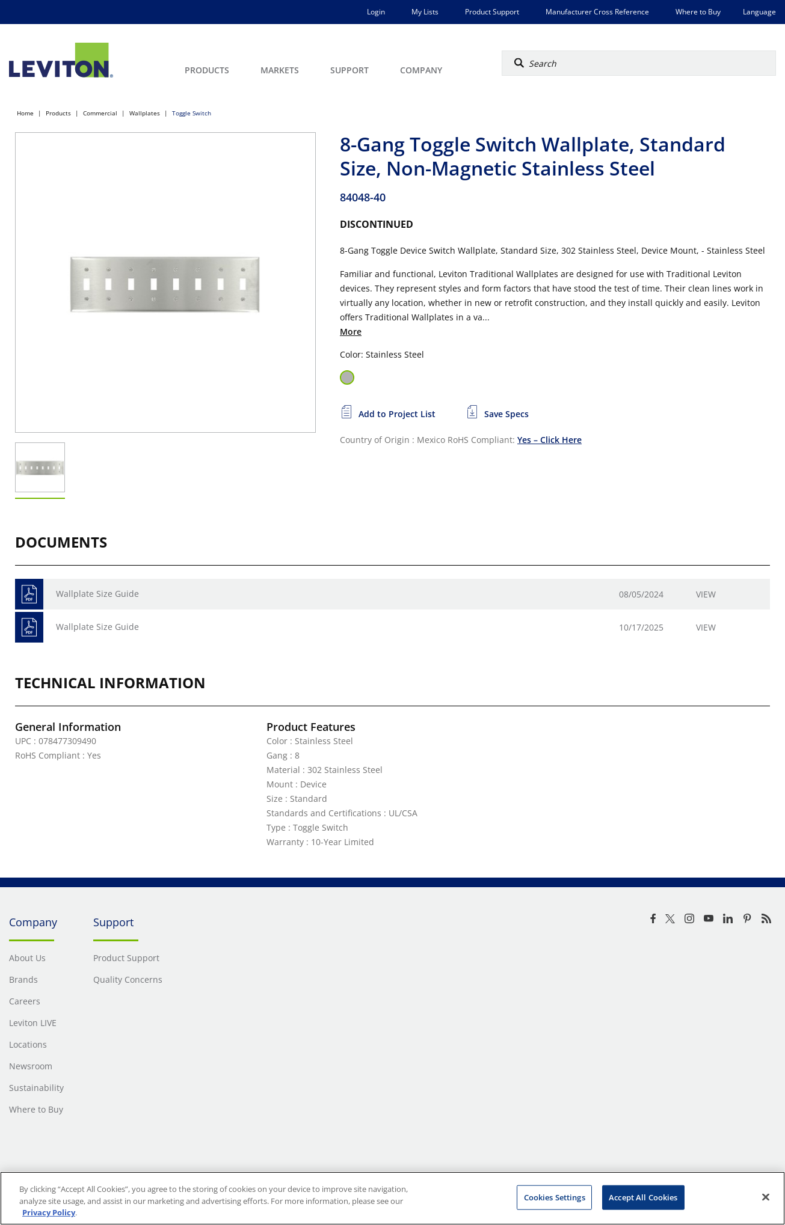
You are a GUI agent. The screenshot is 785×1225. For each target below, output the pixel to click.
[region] (392, 1198)
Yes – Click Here (549, 439)
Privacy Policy (48, 1212)
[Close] (766, 1197)
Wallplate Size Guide (97, 593)
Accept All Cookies (643, 1196)
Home (25, 113)
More (351, 331)
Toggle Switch (191, 113)
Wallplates (144, 113)
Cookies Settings (554, 1196)
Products (58, 113)
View (706, 594)
